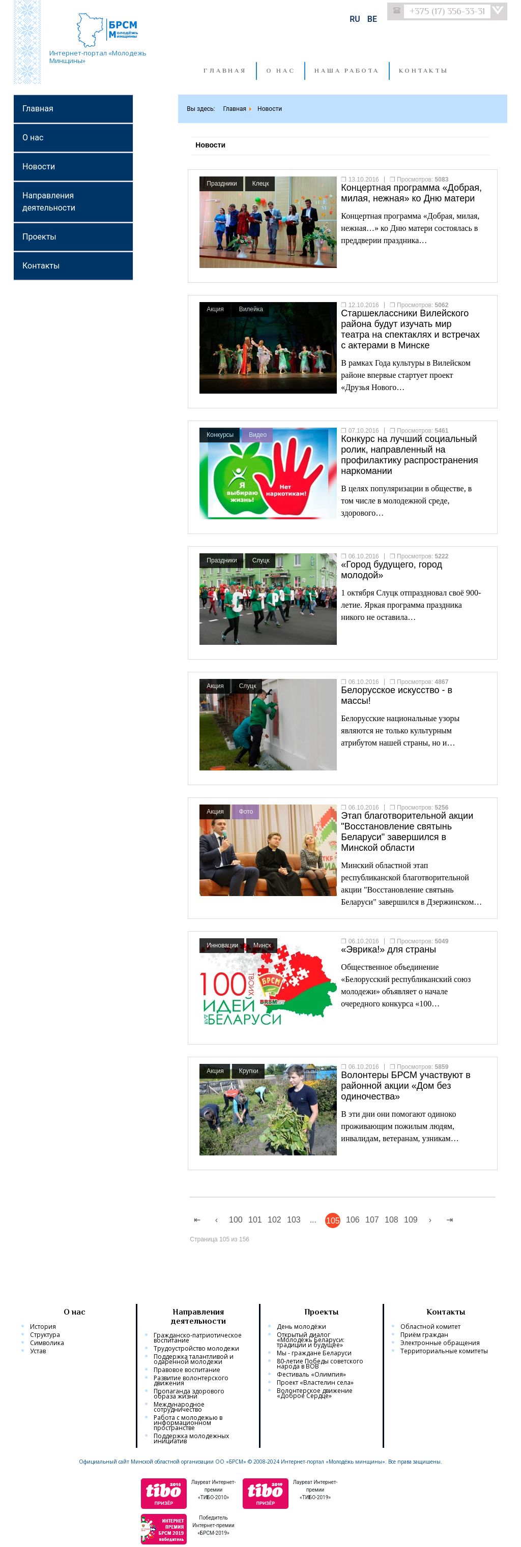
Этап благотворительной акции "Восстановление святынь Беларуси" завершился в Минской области (407, 832)
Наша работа (346, 70)
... (313, 1219)
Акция (215, 309)
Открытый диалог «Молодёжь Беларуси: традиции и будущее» (310, 1340)
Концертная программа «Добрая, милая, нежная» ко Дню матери (411, 193)
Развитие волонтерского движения (191, 1381)
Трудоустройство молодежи (196, 1348)
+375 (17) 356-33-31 (447, 11)
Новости (38, 166)
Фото (246, 811)
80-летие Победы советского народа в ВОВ (320, 1364)
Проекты (39, 237)
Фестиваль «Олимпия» (311, 1374)
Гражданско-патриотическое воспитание (198, 1338)
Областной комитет (430, 1326)
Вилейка (251, 309)
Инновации (222, 945)
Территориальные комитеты (444, 1351)
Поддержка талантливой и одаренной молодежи (194, 1359)
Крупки (248, 1071)
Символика (47, 1343)
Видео (258, 434)
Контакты (41, 266)
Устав (38, 1351)
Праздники (222, 183)
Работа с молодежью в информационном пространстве (188, 1423)
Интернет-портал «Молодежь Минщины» (98, 56)
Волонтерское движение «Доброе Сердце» (315, 1393)
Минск (262, 945)
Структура (45, 1334)
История (43, 1326)
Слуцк (261, 560)
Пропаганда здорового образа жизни (189, 1394)
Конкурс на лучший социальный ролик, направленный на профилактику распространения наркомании (409, 455)
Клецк (260, 183)
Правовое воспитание (187, 1370)
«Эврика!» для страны (388, 949)
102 (274, 1219)
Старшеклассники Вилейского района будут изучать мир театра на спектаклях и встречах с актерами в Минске (410, 329)
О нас (281, 70)
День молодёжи (301, 1326)
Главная (225, 70)
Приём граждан (424, 1334)
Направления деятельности (48, 202)
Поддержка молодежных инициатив (191, 1439)
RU (356, 19)
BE (372, 19)
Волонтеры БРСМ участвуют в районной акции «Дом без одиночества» (405, 1086)
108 (391, 1219)
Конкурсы (220, 434)
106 (353, 1219)
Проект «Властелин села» (315, 1382)
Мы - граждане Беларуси (314, 1353)
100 (236, 1219)
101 (255, 1219)
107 (372, 1219)
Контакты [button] (424, 70)
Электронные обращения (440, 1343)
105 (333, 1220)
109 (411, 1219)
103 (294, 1219)
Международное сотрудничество (179, 1407)
